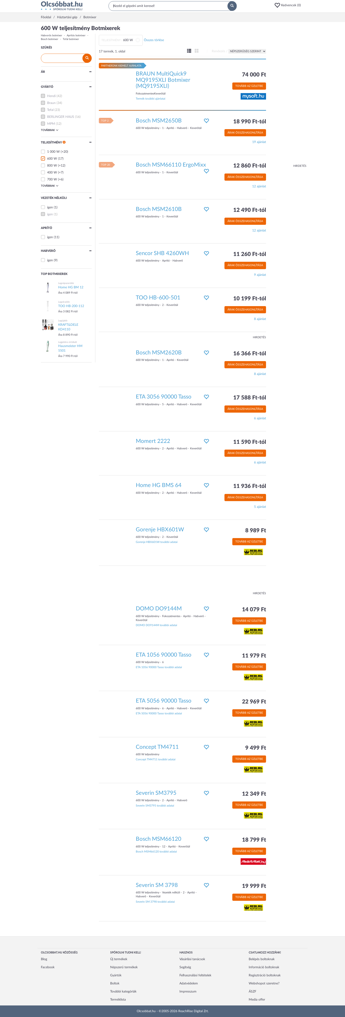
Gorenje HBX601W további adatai (157, 542)
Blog (44, 959)
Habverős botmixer (51, 35)
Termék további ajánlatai (150, 98)
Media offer (257, 999)
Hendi (51, 96)
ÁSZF (252, 991)
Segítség (185, 967)
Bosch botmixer (49, 39)
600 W (52, 158)
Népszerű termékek (124, 967)
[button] (289, 5)
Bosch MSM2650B (159, 121)
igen (50, 207)
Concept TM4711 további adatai (156, 759)
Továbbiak (49, 130)
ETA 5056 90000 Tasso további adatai (159, 713)
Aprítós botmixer (76, 35)
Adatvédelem (188, 983)
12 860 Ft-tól (249, 166)
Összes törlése (154, 40)
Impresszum (188, 991)
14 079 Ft (254, 609)
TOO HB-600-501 (158, 298)
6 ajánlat (260, 418)
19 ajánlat (259, 142)
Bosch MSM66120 (158, 839)
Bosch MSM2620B (159, 353)
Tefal (50, 110)
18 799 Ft (254, 840)
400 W (52, 172)
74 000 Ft (254, 75)
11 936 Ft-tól (249, 486)
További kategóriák (123, 991)
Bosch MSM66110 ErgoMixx (171, 165)
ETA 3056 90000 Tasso (163, 397)
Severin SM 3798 (157, 885)
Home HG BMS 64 (159, 485)
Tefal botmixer (71, 39)
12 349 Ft (254, 794)
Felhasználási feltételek (195, 975)
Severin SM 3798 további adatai (155, 901)
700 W (52, 179)
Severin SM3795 (156, 793)
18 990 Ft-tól (249, 122)
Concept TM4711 (157, 747)
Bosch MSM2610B (159, 209)
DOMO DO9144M (159, 609)
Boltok (114, 983)
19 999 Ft (254, 886)
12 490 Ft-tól (249, 210)
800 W (52, 165)
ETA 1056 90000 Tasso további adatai (159, 667)
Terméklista (118, 999)
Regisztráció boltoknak (265, 975)
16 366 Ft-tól (249, 353)
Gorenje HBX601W (160, 530)
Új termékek (118, 959)
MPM (51, 123)
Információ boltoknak (264, 967)
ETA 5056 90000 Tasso (163, 701)
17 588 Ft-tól (249, 398)
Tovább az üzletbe (249, 86)
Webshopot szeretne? (264, 983)
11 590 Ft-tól (249, 442)
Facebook (47, 967)
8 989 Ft (255, 530)
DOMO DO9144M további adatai (156, 625)
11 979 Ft (254, 656)
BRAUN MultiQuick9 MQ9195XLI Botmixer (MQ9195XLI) (163, 80)
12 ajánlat (259, 186)
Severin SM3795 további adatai (155, 805)
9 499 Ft (255, 748)
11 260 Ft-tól (249, 254)
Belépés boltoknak (262, 959)
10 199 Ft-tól (249, 298)
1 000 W (53, 151)
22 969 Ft (254, 702)
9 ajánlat (260, 275)
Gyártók (115, 975)
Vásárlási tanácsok (192, 959)
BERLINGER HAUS (60, 117)
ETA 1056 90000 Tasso (163, 655)
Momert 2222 (153, 441)
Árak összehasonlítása (245, 132)
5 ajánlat (260, 506)
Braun (51, 103)
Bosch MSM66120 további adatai (156, 851)
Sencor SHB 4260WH (162, 253)
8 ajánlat (260, 319)
